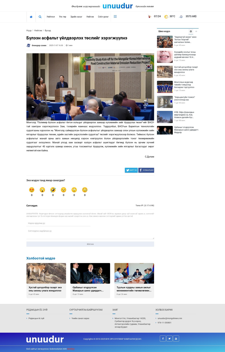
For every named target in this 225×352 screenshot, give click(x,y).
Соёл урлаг (103, 16)
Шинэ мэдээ (164, 31)
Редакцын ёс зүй (36, 318)
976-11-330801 (164, 322)
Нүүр (28, 30)
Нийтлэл (51, 16)
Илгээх (90, 244)
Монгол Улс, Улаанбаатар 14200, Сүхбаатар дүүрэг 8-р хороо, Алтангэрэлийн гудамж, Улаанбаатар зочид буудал (132, 322)
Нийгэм (90, 16)
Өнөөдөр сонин (39, 45)
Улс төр (62, 16)
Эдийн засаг (76, 16)
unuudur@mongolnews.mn (170, 318)
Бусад (48, 30)
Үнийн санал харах (80, 318)
